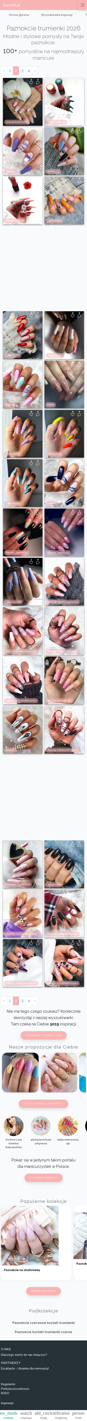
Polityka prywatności (15, 1388)
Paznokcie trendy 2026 (44, 1035)
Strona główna (19, 15)
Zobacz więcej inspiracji (43, 1103)
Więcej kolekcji (43, 1291)
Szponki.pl (11, 5)
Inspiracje (7, 1403)
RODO (5, 1393)
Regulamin (8, 1384)
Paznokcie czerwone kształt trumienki (43, 1323)
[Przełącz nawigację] (82, 5)
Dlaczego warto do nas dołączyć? (24, 1354)
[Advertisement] (42, 268)
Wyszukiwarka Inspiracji (56, 15)
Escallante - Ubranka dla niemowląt (25, 1368)
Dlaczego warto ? (44, 1177)
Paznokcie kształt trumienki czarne (43, 1332)
